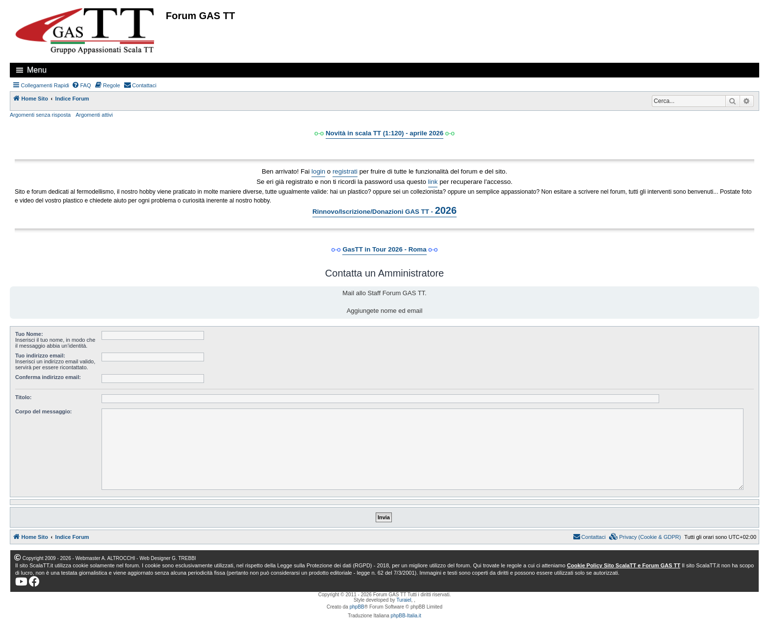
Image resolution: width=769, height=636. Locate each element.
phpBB (357, 607)
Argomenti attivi (94, 115)
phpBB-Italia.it (406, 615)
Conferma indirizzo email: (48, 377)
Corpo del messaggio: (43, 411)
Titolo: (23, 397)
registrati (345, 171)
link (433, 181)
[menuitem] (81, 85)
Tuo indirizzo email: (40, 355)
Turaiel (403, 600)
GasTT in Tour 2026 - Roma (384, 249)
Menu (37, 70)
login (318, 171)
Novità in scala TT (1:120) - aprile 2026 (384, 133)
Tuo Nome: (29, 334)
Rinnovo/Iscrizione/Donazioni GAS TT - (384, 210)
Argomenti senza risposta (40, 115)
